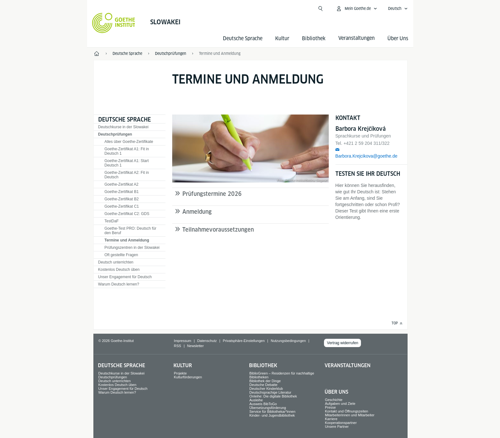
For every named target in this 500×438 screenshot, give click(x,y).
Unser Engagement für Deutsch (125, 277)
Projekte (180, 373)
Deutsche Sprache (242, 38)
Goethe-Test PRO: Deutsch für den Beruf (131, 230)
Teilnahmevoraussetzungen (218, 229)
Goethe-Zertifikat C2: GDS (127, 214)
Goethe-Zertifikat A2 (122, 184)
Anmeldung (197, 211)
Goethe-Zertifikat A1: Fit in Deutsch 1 (127, 151)
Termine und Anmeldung (127, 240)
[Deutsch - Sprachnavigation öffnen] (398, 8)
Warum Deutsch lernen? (118, 284)
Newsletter (195, 346)
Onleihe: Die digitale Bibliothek (273, 396)
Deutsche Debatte (263, 385)
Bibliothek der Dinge (265, 381)
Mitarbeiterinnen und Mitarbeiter (349, 415)
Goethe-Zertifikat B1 (122, 191)
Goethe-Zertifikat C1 (122, 206)
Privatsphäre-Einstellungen (244, 341)
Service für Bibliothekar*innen (272, 411)
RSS (177, 346)
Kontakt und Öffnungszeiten (346, 411)
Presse (330, 407)
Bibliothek (314, 38)
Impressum (182, 341)
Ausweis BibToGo (263, 404)
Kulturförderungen (188, 377)
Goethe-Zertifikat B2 (122, 199)
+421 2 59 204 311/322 (366, 143)
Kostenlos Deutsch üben (119, 269)
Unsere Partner (337, 426)
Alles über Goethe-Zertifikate (129, 141)
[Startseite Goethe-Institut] (113, 23)
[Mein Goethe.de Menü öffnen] (356, 8)
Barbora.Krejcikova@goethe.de (366, 156)
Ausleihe (256, 400)
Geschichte (333, 400)
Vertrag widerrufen (342, 343)
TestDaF (112, 221)
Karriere (331, 419)
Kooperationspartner (341, 423)
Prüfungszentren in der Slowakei (132, 247)
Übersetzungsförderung (267, 408)
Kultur (282, 38)
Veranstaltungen (348, 365)
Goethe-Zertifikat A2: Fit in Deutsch (127, 174)
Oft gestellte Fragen (121, 255)
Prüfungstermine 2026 (212, 193)
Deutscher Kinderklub (266, 388)
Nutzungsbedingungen (288, 341)
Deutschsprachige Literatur (270, 392)
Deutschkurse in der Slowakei (123, 127)
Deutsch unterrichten (116, 262)
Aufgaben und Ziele (340, 403)
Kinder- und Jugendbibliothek (272, 415)
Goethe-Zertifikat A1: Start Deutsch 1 (127, 163)
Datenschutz (207, 341)
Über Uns (397, 38)
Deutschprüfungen (115, 134)
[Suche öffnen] (320, 8)
